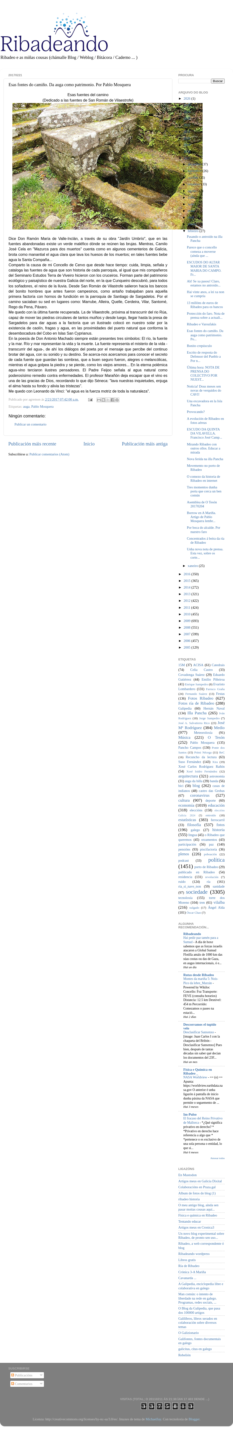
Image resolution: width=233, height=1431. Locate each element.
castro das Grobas (212, 791)
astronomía (217, 776)
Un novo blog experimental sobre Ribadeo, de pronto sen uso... (201, 1235)
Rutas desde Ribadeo (198, 975)
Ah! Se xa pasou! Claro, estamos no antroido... (204, 283)
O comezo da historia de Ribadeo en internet (203, 478)
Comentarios (21, 1384)
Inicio (89, 443)
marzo (192, 224)
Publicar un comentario (30, 424)
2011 (187, 607)
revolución (211, 877)
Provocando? (196, 412)
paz (211, 844)
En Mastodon (187, 1175)
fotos (220, 825)
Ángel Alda (216, 907)
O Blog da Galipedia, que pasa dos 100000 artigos (199, 1310)
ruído (181, 882)
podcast (183, 860)
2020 (187, 138)
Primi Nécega (203, 752)
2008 (187, 627)
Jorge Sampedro (209, 718)
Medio (219, 727)
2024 (187, 112)
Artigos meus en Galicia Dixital (200, 1181)
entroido (211, 815)
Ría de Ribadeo (188, 1266)
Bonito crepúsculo (199, 346)
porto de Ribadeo (206, 867)
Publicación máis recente (32, 443)
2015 (187, 581)
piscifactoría (208, 849)
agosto (193, 191)
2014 (187, 587)
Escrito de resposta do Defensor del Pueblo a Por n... (204, 357)
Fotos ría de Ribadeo (196, 703)
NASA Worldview (195, 1077)
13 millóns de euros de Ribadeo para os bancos (205, 305)
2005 (187, 647)
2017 (187, 158)
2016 (187, 574)
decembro (195, 164)
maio (191, 211)
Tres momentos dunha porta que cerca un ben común (204, 491)
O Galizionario (188, 1333)
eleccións (196, 810)
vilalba (219, 902)
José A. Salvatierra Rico (194, 723)
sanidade (219, 886)
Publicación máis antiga (145, 443)
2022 (187, 125)
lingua (192, 835)
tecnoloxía (185, 898)
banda (214, 781)
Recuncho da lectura (201, 757)
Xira (215, 762)
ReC (222, 752)
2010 (187, 614)
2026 (187, 98)
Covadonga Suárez (191, 675)
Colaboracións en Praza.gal (197, 1187)
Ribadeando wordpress (193, 1254)
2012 (187, 601)
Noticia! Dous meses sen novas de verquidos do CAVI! (204, 390)
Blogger (194, 1419)
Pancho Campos (189, 747)
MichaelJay (153, 1419)
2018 (187, 152)
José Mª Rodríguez (201, 725)
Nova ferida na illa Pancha (205, 459)
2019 (187, 145)
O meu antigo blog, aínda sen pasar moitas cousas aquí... (198, 1207)
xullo (192, 197)
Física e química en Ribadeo (197, 1215)
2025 (187, 105)
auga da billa (194, 781)
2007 (187, 634)
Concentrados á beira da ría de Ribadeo (205, 540)
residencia (185, 877)
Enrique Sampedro (196, 684)
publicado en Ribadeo (196, 872)
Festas (220, 694)
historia (218, 830)
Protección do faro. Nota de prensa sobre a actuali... (206, 315)
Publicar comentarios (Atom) (49, 454)
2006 (187, 641)
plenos (183, 854)
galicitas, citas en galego (195, 1349)
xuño (191, 204)
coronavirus (200, 795)
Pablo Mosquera (42, 406)
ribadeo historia (189, 1199)
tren (202, 902)
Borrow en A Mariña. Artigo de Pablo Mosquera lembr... (201, 517)
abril (191, 217)
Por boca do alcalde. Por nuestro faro (203, 529)
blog (196, 785)
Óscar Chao (194, 912)
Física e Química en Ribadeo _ (197, 1071)
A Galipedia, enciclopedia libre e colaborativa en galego (200, 1286)
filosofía (194, 825)
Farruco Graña (215, 689)
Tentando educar (189, 1221)
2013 (187, 594)
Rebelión (184, 1355)
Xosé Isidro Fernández (201, 771)
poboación (210, 854)
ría (208, 882)
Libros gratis (187, 1260)
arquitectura (188, 776)
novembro (195, 171)
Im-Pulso (190, 1114)
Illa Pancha (197, 713)
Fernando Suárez (196, 694)
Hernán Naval (214, 708)
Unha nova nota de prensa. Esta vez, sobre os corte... (205, 553)
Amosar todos (217, 1158)
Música (184, 737)
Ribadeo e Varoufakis (201, 324)
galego (195, 830)
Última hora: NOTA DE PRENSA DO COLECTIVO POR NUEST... (203, 373)
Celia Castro (201, 670)
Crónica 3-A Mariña (192, 1272)
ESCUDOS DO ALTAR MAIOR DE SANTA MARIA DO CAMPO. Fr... (204, 268)
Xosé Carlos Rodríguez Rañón (201, 766)
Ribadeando (192, 934)
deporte (210, 800)
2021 (187, 132)
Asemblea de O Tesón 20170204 (202, 504)
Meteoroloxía (203, 732)
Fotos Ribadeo (200, 698)
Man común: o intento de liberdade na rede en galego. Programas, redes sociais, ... (197, 1298)
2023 (187, 118)
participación (187, 844)
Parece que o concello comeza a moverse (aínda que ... (202, 251)
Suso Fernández (189, 762)
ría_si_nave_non (189, 886)
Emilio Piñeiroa (213, 679)
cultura (184, 800)
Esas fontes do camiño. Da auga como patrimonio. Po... (205, 335)
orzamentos (209, 840)
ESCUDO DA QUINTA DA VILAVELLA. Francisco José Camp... (204, 433)
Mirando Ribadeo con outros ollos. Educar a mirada (203, 448)
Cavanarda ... (187, 1278)
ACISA (198, 665)
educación (216, 805)
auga (26, 406)
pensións (184, 849)
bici (181, 786)
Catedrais (218, 665)
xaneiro (193, 566)
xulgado (194, 907)
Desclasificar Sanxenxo (199, 1032)
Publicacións (21, 1375)
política (216, 860)
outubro (193, 177)
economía (186, 805)
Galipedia (185, 708)
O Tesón (216, 737)
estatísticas (187, 820)
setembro (194, 184)
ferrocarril (218, 820)
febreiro (193, 231)
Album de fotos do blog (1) (197, 1193)
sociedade (197, 892)
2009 (187, 621)
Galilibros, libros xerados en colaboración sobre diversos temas (197, 1323)
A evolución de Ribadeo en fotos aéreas (205, 421)
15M (181, 665)
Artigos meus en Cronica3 (196, 1227)
